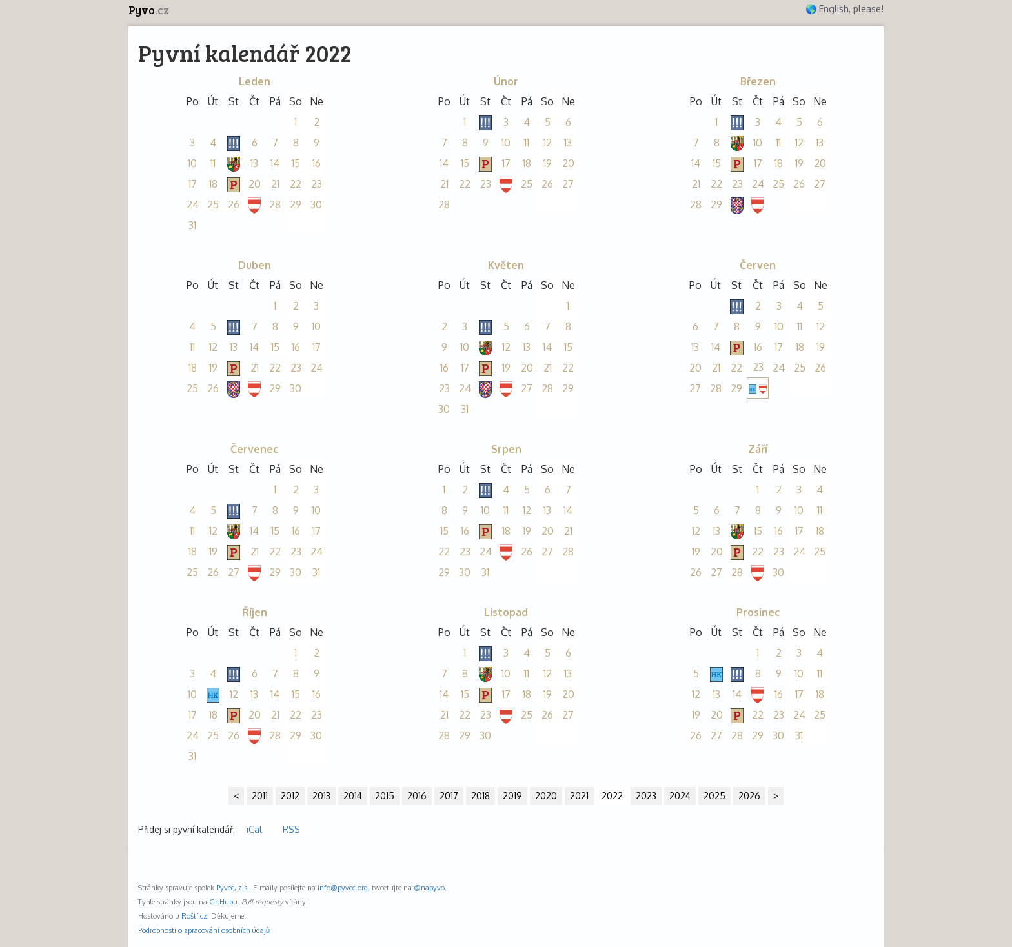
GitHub (221, 901)
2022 (612, 795)
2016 (417, 795)
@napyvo (429, 887)
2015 (384, 795)
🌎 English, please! (844, 8)
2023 (646, 795)
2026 (749, 795)
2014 (352, 795)
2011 (260, 795)
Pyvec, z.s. (232, 887)
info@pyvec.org (343, 887)
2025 (714, 795)
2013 (321, 795)
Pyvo (148, 10)
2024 (680, 795)
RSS (291, 829)
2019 (512, 795)
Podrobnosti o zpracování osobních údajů (204, 930)
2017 (449, 795)
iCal (254, 829)
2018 (480, 795)
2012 (290, 795)
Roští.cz (194, 916)
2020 (546, 795)
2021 (579, 795)
